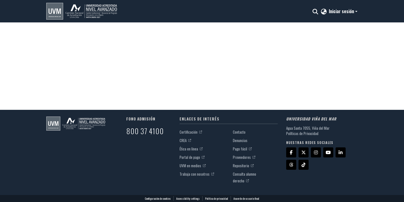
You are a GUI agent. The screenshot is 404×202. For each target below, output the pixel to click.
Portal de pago (192, 157)
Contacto (239, 132)
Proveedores (244, 157)
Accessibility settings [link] (188, 198)
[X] (304, 152)
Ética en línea (191, 149)
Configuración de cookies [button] (158, 198)
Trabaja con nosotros (197, 174)
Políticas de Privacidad (302, 133)
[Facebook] (291, 152)
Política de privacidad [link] (216, 198)
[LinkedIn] (341, 152)
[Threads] (291, 165)
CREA (185, 140)
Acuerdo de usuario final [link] (246, 198)
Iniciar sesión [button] (342, 11)
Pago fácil (242, 149)
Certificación (191, 132)
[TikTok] (304, 165)
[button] (81, 11)
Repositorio (243, 165)
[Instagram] (316, 152)
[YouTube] (328, 152)
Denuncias (240, 140)
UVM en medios (193, 165)
